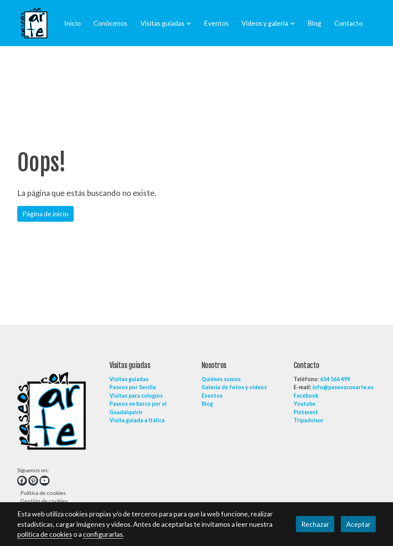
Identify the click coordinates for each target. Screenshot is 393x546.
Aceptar (358, 524)
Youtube (304, 403)
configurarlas (103, 534)
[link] (34, 23)
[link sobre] (58, 412)
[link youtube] (44, 481)
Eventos (212, 395)
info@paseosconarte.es (342, 387)
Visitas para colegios (136, 395)
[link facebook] (22, 481)
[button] (165, 23)
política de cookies (44, 534)
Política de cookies (43, 493)
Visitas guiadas (129, 379)
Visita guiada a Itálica (137, 420)
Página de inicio (45, 213)
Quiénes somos (221, 379)
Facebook (306, 395)
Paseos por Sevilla (132, 387)
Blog (207, 403)
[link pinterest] (33, 481)
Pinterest (306, 412)
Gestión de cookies (44, 501)
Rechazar (315, 524)
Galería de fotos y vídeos (234, 387)
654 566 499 (335, 379)
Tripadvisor (309, 420)
